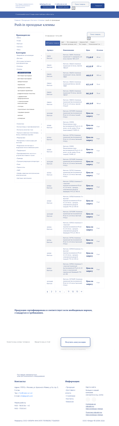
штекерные (21, 118)
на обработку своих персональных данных (100, 349)
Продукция (26, 20)
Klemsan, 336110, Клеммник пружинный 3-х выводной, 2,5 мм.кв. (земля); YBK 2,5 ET (72, 57)
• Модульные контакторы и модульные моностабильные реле (27, 146)
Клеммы (41, 20)
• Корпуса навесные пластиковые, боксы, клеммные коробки (27, 133)
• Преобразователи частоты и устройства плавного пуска (26, 154)
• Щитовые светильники (24, 178)
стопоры (20, 106)
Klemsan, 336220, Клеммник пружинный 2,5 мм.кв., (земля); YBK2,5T (72, 66)
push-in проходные (24, 72)
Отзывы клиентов (35, 14)
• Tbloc (18, 49)
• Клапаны (19, 66)
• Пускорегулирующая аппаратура (27, 161)
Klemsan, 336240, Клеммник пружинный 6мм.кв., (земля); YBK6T (72, 84)
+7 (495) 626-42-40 (60, 4)
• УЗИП (18, 170)
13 (77, 292)
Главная (17, 20)
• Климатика (20, 124)
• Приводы (19, 158)
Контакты (50, 14)
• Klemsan (19, 43)
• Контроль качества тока (24, 130)
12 (73, 292)
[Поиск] (73, 8)
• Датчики (19, 58)
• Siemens (19, 46)
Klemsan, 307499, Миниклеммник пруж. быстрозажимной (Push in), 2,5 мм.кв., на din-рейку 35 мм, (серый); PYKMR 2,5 (72, 150)
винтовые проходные (25, 78)
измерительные (23, 81)
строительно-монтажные (26, 109)
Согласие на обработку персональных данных (94, 406)
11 (68, 292)
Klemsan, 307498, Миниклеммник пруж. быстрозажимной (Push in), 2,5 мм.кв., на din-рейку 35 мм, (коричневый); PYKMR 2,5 (72, 126)
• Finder (18, 40)
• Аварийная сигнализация (24, 55)
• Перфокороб (21, 150)
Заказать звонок (63, 7)
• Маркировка (20, 137)
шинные (20, 115)
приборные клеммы (24, 87)
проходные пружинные (25, 90)
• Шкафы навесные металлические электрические (27, 174)
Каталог (26, 14)
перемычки (21, 84)
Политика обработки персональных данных (94, 414)
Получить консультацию (75, 342)
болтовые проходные (25, 75)
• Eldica (18, 37)
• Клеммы (19, 69)
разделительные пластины (26, 93)
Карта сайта (91, 387)
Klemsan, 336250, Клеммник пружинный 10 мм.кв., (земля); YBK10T (72, 93)
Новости (44, 14)
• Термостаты (20, 167)
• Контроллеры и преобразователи (27, 127)
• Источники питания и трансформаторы (23, 62)
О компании (19, 14)
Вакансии (70, 402)
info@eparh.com (45, 4)
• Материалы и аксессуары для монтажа (26, 141)
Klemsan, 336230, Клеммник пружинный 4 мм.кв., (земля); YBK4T (72, 75)
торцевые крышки (23, 112)
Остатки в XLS (47, 7)
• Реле (18, 164)
